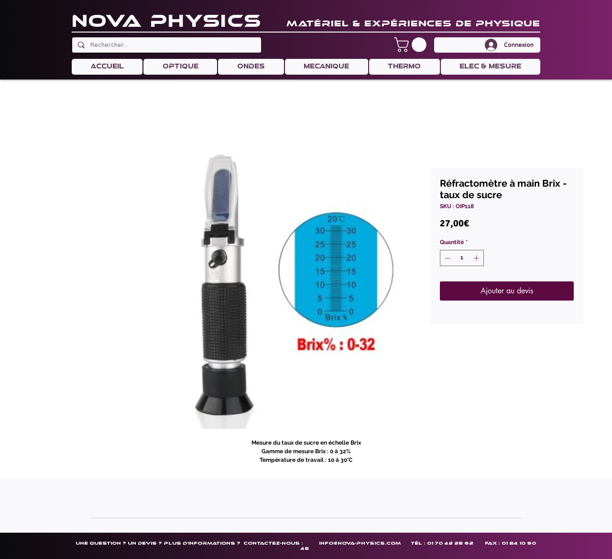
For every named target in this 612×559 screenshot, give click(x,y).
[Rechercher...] (165, 45)
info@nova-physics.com (360, 543)
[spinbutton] (462, 258)
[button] (412, 44)
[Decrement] (446, 258)
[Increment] (477, 258)
